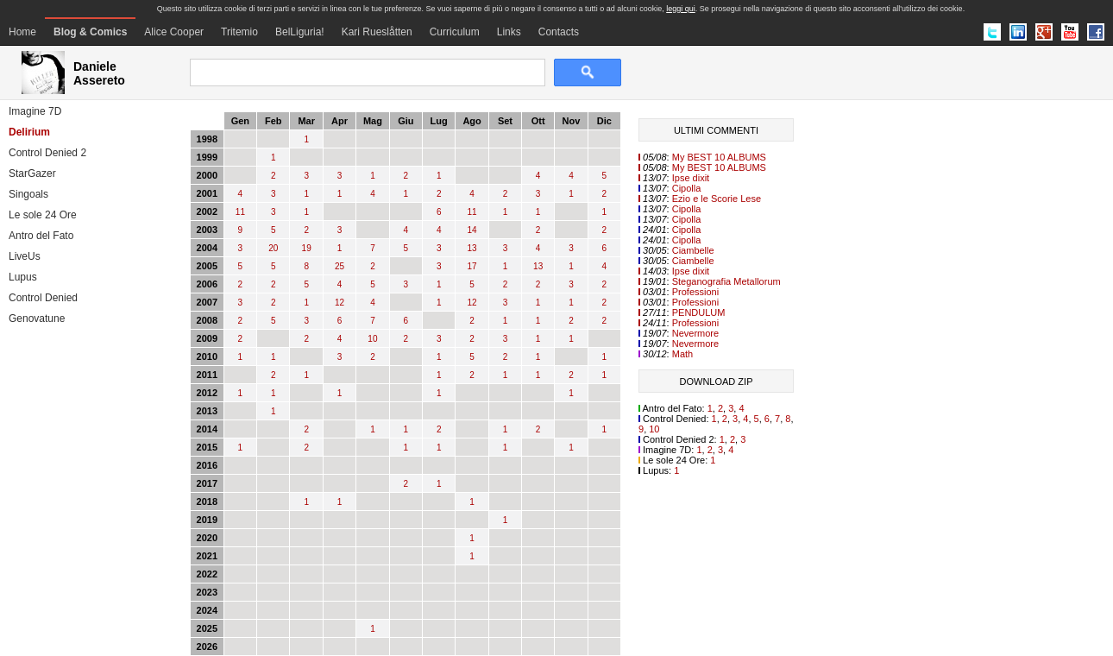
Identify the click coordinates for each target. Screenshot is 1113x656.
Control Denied (43, 298)
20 (273, 248)
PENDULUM (699, 312)
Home (22, 32)
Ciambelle (693, 250)
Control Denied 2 (47, 153)
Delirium (29, 132)
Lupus (23, 277)
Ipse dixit (690, 178)
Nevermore (695, 333)
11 (240, 212)
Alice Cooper (174, 32)
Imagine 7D (35, 111)
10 (372, 339)
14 (472, 230)
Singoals (28, 194)
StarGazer (32, 173)
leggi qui (680, 8)
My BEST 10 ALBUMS (719, 157)
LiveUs (25, 256)
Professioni (695, 292)
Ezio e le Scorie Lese (716, 198)
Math (682, 354)
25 (339, 266)
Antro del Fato (41, 236)
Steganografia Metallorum (726, 281)
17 (472, 266)
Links (509, 32)
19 (306, 248)
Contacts (558, 32)
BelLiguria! (299, 32)
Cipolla (686, 188)
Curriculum (455, 32)
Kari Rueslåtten (377, 32)
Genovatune (37, 318)
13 (472, 248)
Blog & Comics (90, 32)
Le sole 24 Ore (43, 215)
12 (339, 302)
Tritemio (239, 32)
